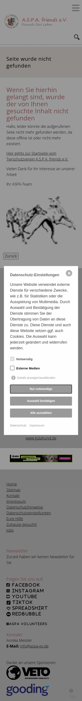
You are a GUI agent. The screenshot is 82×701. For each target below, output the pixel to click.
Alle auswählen (41, 413)
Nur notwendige (41, 389)
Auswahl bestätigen (41, 401)
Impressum (37, 425)
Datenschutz (18, 425)
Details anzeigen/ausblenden (36, 377)
